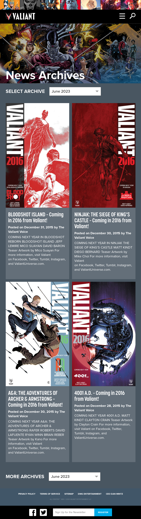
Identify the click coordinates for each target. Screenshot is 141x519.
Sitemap (68, 494)
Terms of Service (50, 494)
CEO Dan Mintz (114, 494)
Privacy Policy (26, 494)
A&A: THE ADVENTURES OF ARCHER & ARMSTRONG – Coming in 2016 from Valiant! (35, 398)
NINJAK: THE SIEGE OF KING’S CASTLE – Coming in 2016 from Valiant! (102, 220)
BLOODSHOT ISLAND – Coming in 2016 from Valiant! (35, 217)
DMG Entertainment (90, 494)
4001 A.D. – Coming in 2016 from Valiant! (99, 395)
